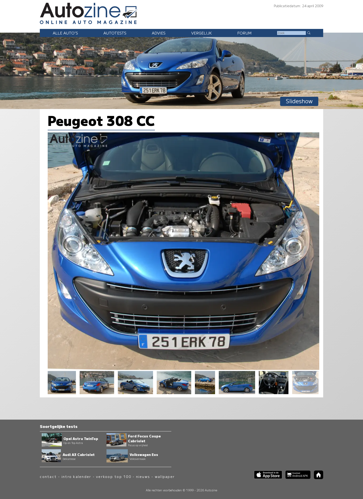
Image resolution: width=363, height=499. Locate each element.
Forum (244, 33)
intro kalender (76, 476)
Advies (159, 33)
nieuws (143, 476)
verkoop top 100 (113, 476)
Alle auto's (65, 33)
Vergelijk (201, 33)
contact (48, 476)
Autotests (114, 33)
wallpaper (165, 476)
